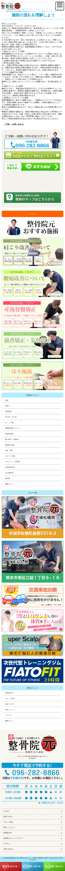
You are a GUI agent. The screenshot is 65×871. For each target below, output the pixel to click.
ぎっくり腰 (9, 423)
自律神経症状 (10, 467)
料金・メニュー (9, 827)
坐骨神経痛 (9, 434)
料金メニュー (10, 710)
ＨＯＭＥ (32, 214)
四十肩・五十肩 (11, 417)
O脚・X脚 (8, 450)
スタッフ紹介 (10, 698)
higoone (34, 860)
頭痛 (6, 400)
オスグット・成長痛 (12, 461)
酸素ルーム (9, 484)
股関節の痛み (10, 445)
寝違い (7, 406)
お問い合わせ (8, 849)
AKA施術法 (9, 473)
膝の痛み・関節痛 (11, 439)
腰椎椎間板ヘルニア (12, 428)
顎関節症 (8, 411)
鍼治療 (7, 478)
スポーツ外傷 (10, 456)
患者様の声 (9, 693)
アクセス (8, 715)
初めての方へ (10, 704)
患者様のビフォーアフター (13, 838)
